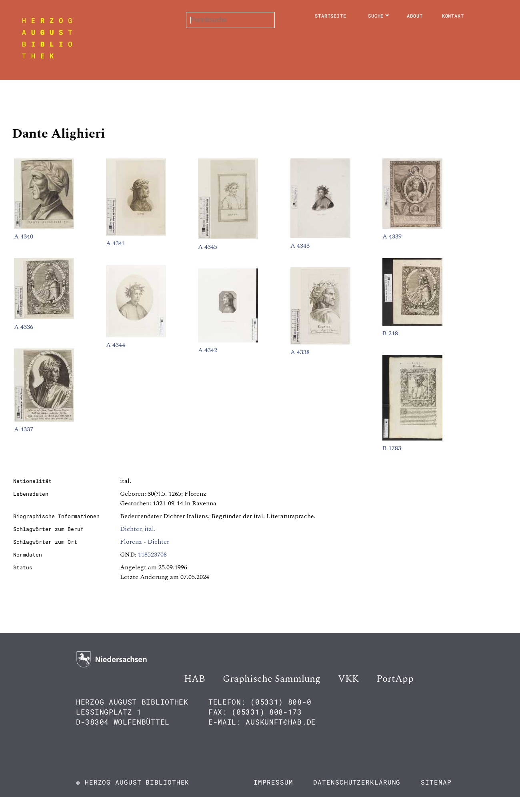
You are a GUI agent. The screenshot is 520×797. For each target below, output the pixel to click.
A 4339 (392, 236)
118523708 (152, 554)
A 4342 (207, 350)
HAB (194, 679)
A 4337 (23, 429)
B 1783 (391, 448)
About (415, 15)
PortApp (395, 679)
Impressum (273, 782)
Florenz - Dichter (144, 542)
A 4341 (115, 243)
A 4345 (207, 247)
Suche (376, 15)
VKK (348, 679)
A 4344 (115, 345)
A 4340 (23, 236)
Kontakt (453, 15)
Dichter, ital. (138, 529)
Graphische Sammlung (271, 679)
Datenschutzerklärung (356, 782)
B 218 (390, 333)
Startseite (330, 15)
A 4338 (300, 352)
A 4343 (300, 245)
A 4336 (23, 327)
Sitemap (436, 782)
